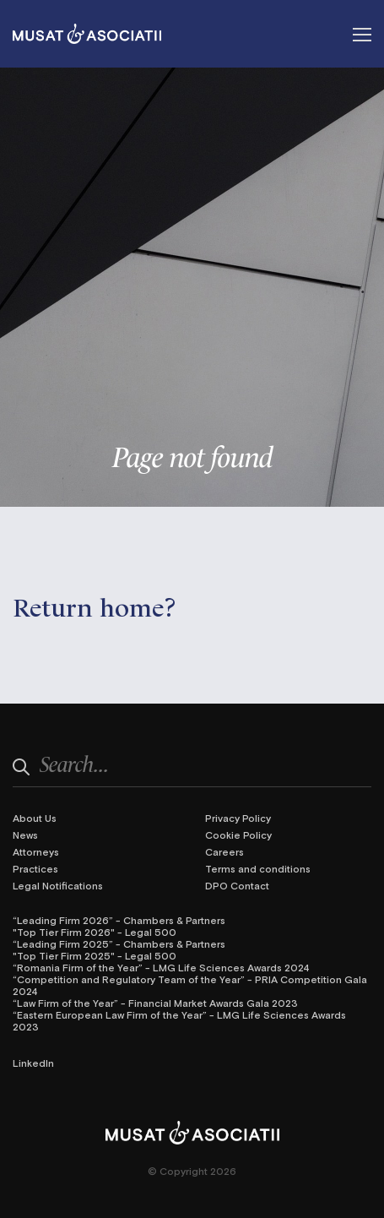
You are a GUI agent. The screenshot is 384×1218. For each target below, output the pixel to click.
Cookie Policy (238, 834)
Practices (35, 868)
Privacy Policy (238, 818)
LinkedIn (33, 1062)
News (25, 834)
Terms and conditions (258, 868)
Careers (224, 851)
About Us (35, 818)
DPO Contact (237, 885)
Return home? (94, 605)
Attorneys (36, 851)
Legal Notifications (58, 885)
